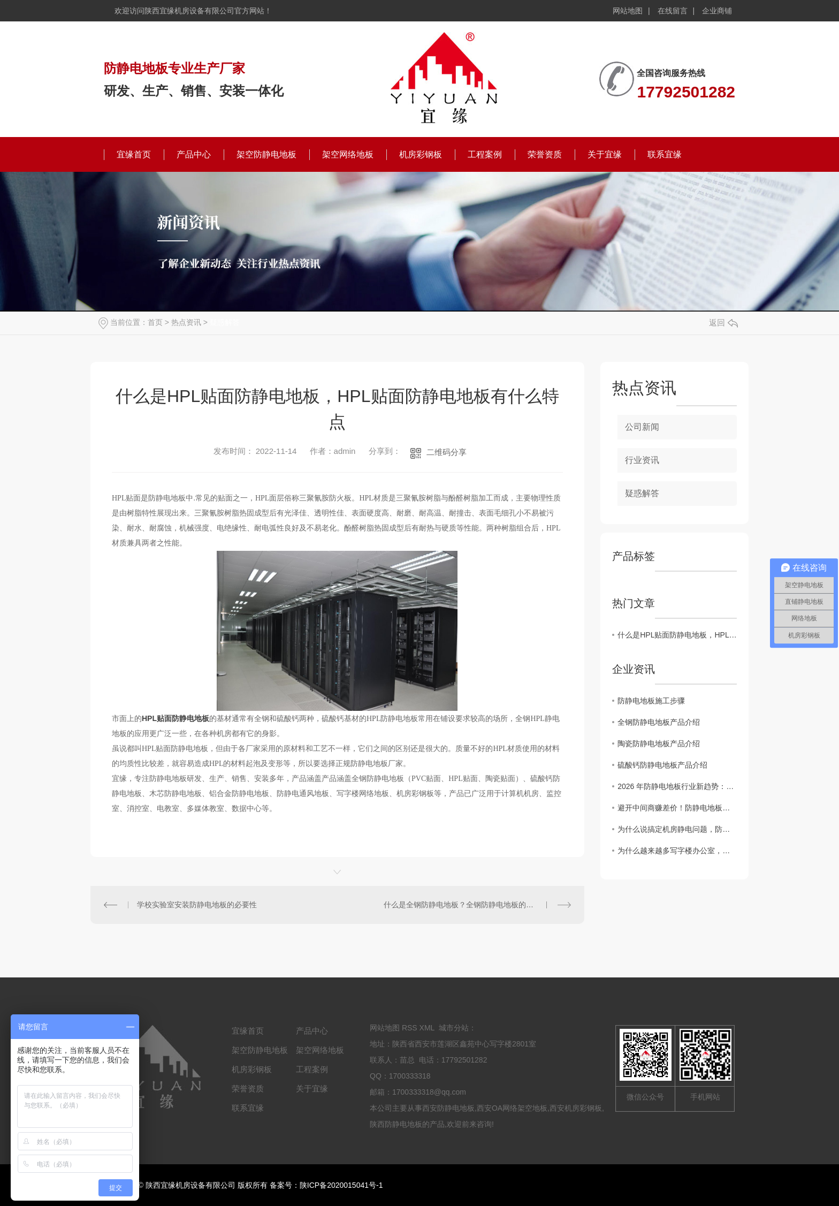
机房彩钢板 (420, 154)
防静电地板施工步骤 (651, 700)
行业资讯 (642, 460)
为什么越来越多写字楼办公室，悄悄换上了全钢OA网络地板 (677, 850)
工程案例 (485, 154)
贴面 (164, 718)
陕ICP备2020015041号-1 (341, 1185)
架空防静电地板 (266, 154)
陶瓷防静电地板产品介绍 (658, 743)
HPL (149, 718)
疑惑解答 (225, 322)
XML (427, 1027)
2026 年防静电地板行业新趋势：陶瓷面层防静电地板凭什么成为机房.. (677, 786)
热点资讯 (186, 322)
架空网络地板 (347, 154)
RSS (409, 1027)
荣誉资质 (545, 154)
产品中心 (194, 154)
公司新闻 (642, 426)
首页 (155, 322)
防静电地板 (190, 718)
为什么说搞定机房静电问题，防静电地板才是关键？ (677, 829)
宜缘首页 (134, 154)
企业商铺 (717, 10)
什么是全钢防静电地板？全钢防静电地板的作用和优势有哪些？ (477, 904)
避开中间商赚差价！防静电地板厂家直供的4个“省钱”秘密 (677, 807)
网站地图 (628, 10)
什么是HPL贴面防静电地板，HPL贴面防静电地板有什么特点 (677, 635)
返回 (723, 322)
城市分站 (454, 1027)
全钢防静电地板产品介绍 (658, 722)
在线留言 (673, 10)
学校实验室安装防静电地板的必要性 (197, 904)
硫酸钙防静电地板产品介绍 (662, 765)
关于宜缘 (605, 154)
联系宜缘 (664, 154)
